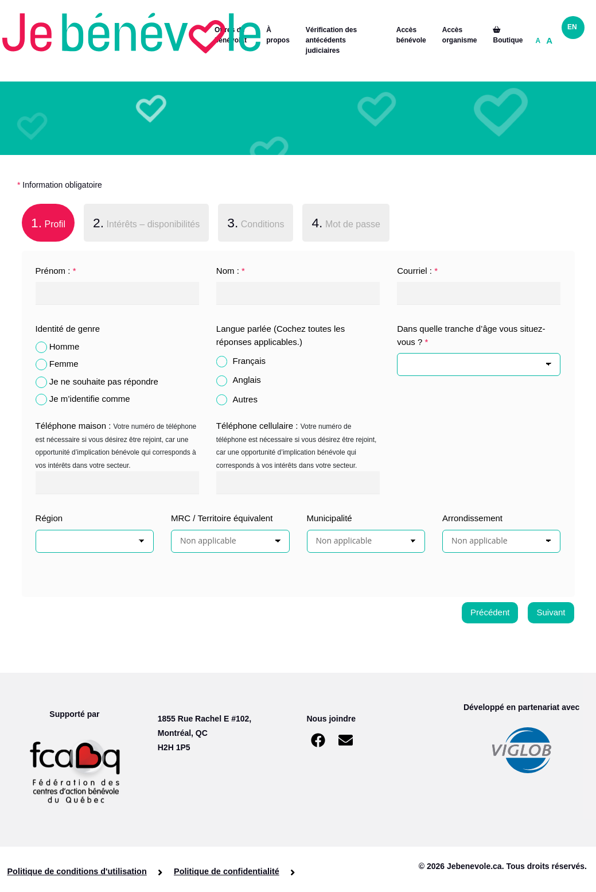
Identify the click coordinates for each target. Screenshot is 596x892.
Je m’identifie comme (89, 399)
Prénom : (56, 271)
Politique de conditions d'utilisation (77, 871)
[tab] (48, 225)
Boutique (508, 35)
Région (49, 518)
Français (249, 361)
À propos (278, 35)
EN (572, 27)
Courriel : (417, 271)
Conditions (255, 222)
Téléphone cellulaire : (257, 426)
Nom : (230, 271)
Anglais (247, 380)
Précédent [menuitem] (489, 612)
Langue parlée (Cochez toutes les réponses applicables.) (280, 335)
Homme (64, 346)
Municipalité (329, 518)
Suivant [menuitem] (550, 612)
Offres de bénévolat (231, 35)
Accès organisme (459, 35)
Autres (245, 399)
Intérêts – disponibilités (146, 222)
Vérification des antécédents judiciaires (331, 40)
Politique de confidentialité (223, 871)
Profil (43, 221)
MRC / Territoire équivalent (221, 518)
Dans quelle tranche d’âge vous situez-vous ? (471, 335)
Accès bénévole (411, 35)
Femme (64, 364)
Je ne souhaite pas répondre (103, 381)
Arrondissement (472, 518)
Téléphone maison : (73, 426)
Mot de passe (345, 222)
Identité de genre (68, 328)
